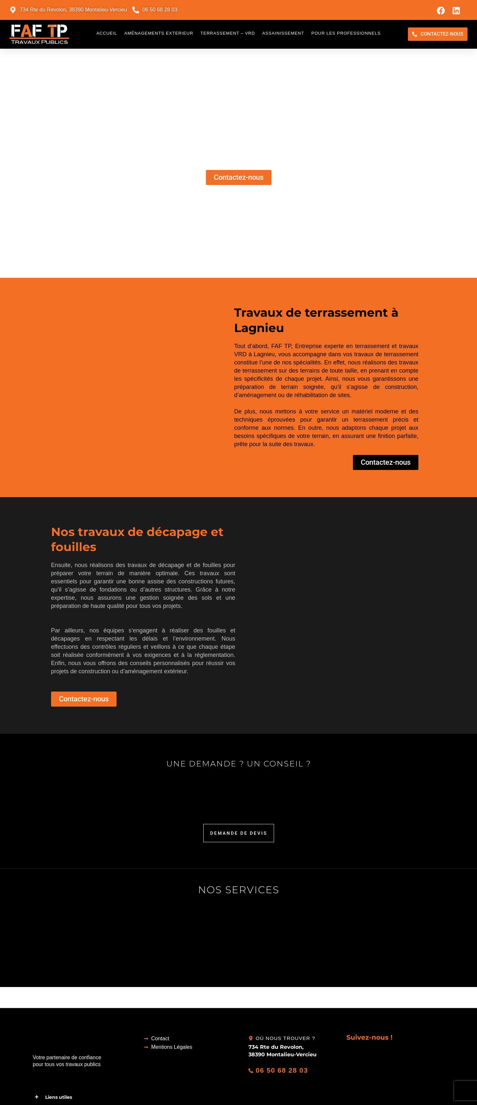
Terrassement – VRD (227, 33)
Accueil (106, 33)
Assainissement (283, 33)
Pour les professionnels (346, 33)
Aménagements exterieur (158, 33)
